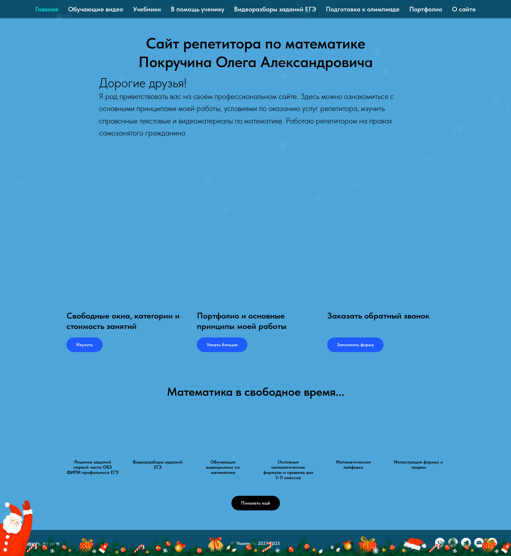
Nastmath (246, 543)
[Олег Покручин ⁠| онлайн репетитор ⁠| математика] (492, 546)
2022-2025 (269, 543)
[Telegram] (466, 546)
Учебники (147, 9)
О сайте (464, 9)
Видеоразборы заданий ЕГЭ (275, 9)
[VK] (453, 546)
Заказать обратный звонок (378, 315)
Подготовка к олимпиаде (363, 9)
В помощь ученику (197, 9)
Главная (46, 9)
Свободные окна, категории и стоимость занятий (123, 320)
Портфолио (425, 9)
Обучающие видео (95, 9)
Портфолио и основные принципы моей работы (241, 320)
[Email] (479, 546)
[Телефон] (440, 546)
